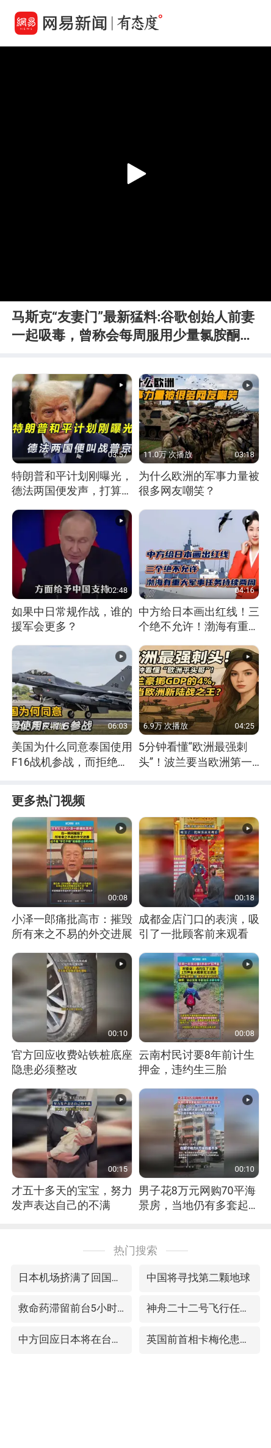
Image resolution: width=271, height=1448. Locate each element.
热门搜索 (135, 1250)
